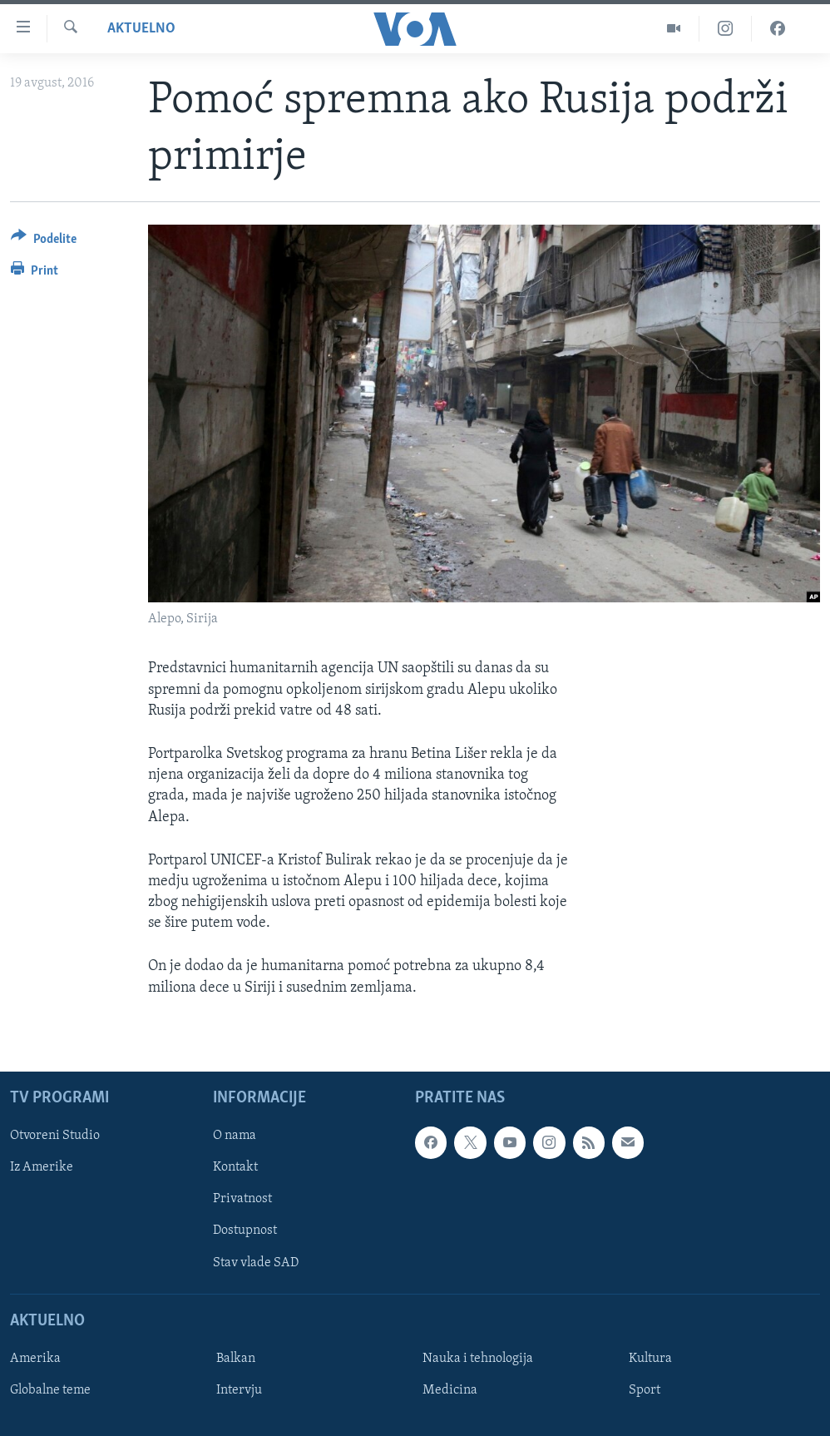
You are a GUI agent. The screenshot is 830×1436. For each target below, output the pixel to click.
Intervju (239, 1390)
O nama (234, 1135)
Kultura (650, 1358)
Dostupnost (245, 1230)
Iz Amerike (41, 1167)
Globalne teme (50, 1390)
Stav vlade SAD (256, 1262)
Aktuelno (141, 29)
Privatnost (242, 1199)
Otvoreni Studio (55, 1135)
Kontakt (235, 1167)
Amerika (35, 1358)
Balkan (235, 1358)
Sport (644, 1390)
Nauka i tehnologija (477, 1358)
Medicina (449, 1390)
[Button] (44, 242)
